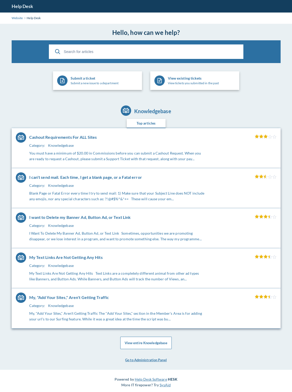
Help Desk (22, 6)
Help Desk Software (151, 379)
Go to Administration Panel (146, 360)
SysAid (165, 385)
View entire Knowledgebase (146, 343)
